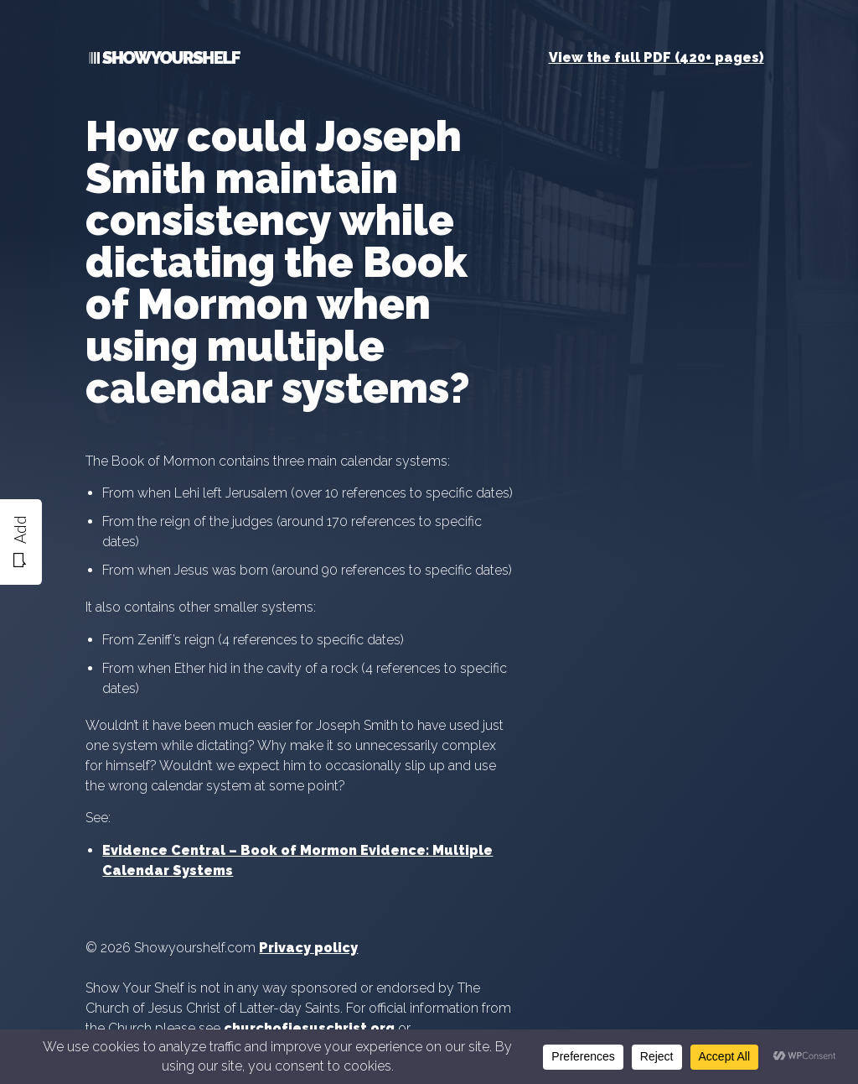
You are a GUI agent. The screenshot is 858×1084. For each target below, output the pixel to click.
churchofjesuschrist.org (309, 1028)
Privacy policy (308, 948)
